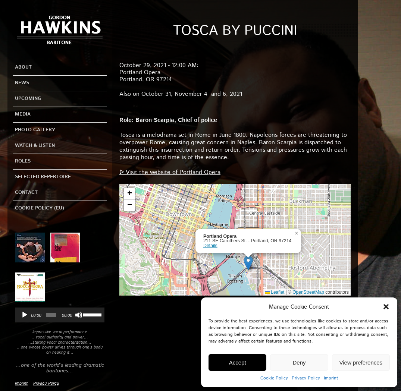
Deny (299, 362)
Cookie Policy (274, 378)
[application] (59, 315)
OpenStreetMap (308, 292)
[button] (386, 306)
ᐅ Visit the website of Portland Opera (169, 172)
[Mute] (78, 315)
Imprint (331, 378)
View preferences (361, 362)
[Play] (24, 315)
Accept (237, 362)
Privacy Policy (306, 378)
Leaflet (274, 292)
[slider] (51, 315)
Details (210, 245)
